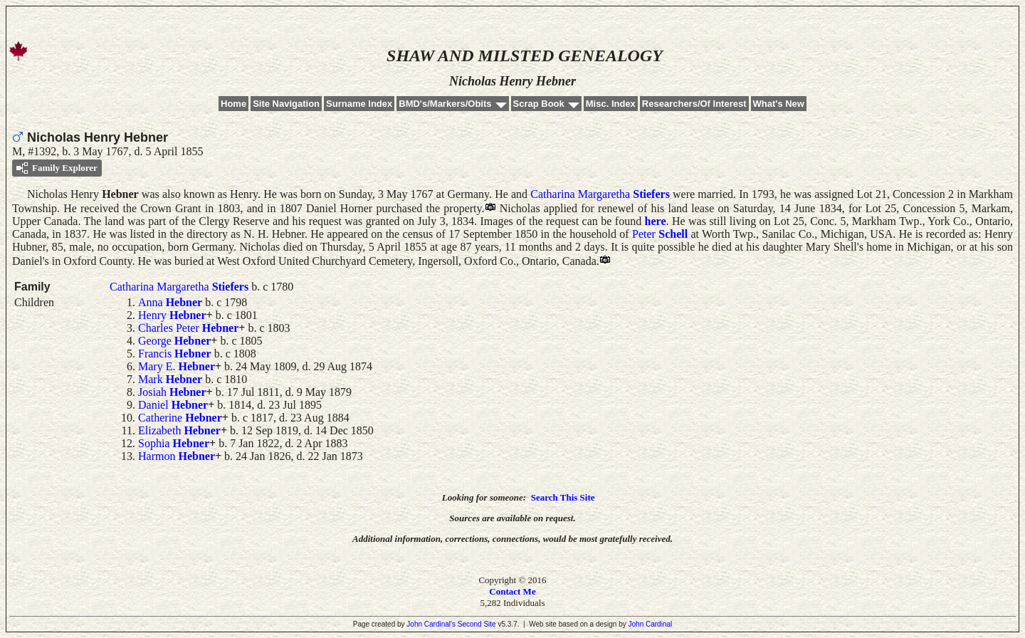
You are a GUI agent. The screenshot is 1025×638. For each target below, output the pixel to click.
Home (233, 103)
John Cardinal (651, 624)
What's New (778, 103)
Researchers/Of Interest (694, 103)
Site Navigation (286, 103)
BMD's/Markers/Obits (445, 103)
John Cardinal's (431, 624)
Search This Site (563, 497)
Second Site (477, 624)
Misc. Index (611, 103)
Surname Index (359, 103)
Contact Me (512, 591)
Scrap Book (538, 103)
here (655, 221)
